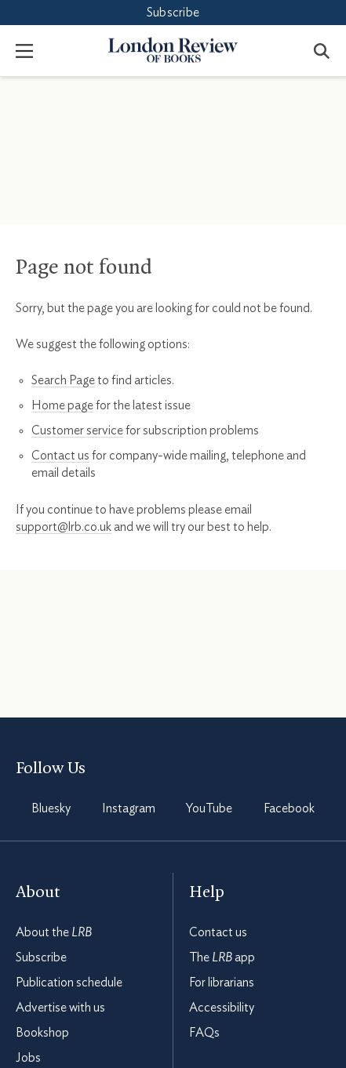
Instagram (128, 808)
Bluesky (51, 808)
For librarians (221, 982)
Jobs (28, 1058)
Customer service (77, 430)
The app (222, 957)
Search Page (63, 380)
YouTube (209, 808)
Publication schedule (69, 982)
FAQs (204, 1032)
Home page (62, 405)
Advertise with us (60, 1007)
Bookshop (42, 1032)
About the (54, 932)
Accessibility (221, 1007)
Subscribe (173, 12)
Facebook (289, 808)
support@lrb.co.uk (63, 527)
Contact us (60, 455)
